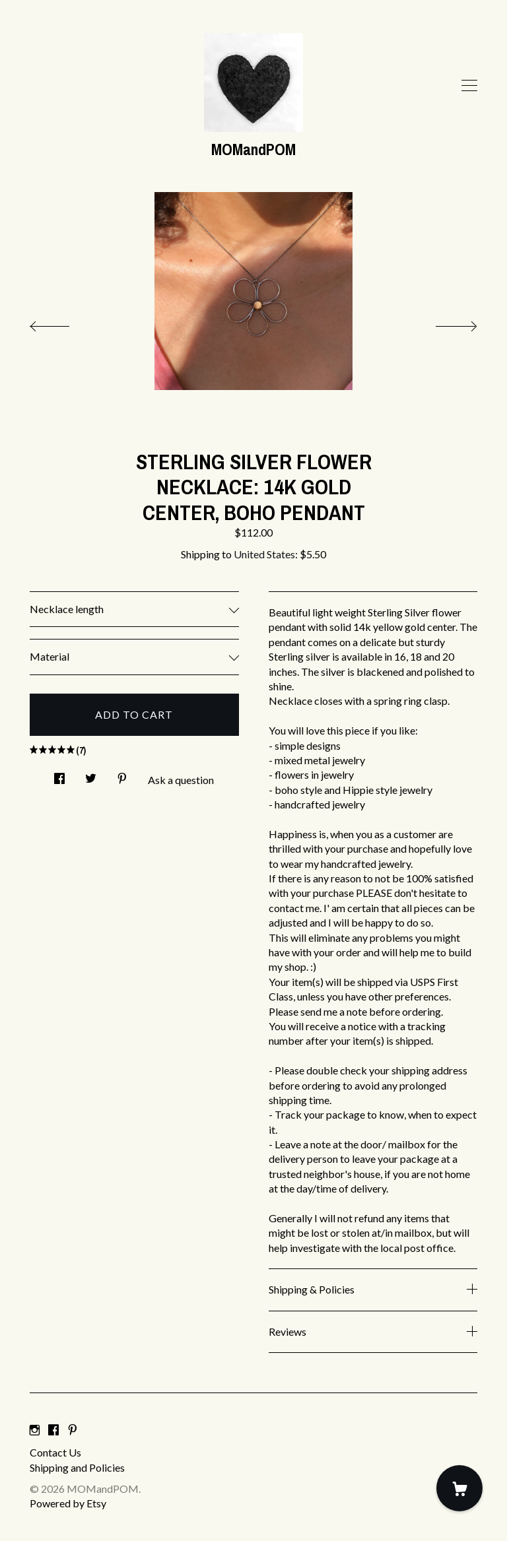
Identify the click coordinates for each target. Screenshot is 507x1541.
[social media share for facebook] (59, 775)
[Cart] (459, 1488)
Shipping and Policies (77, 1467)
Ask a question (181, 779)
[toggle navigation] (469, 85)
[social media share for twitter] (90, 775)
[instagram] (35, 1430)
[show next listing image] (444, 323)
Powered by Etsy (68, 1503)
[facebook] (53, 1430)
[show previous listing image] (63, 323)
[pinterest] (72, 1430)
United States (264, 554)
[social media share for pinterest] (122, 775)
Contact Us (55, 1452)
